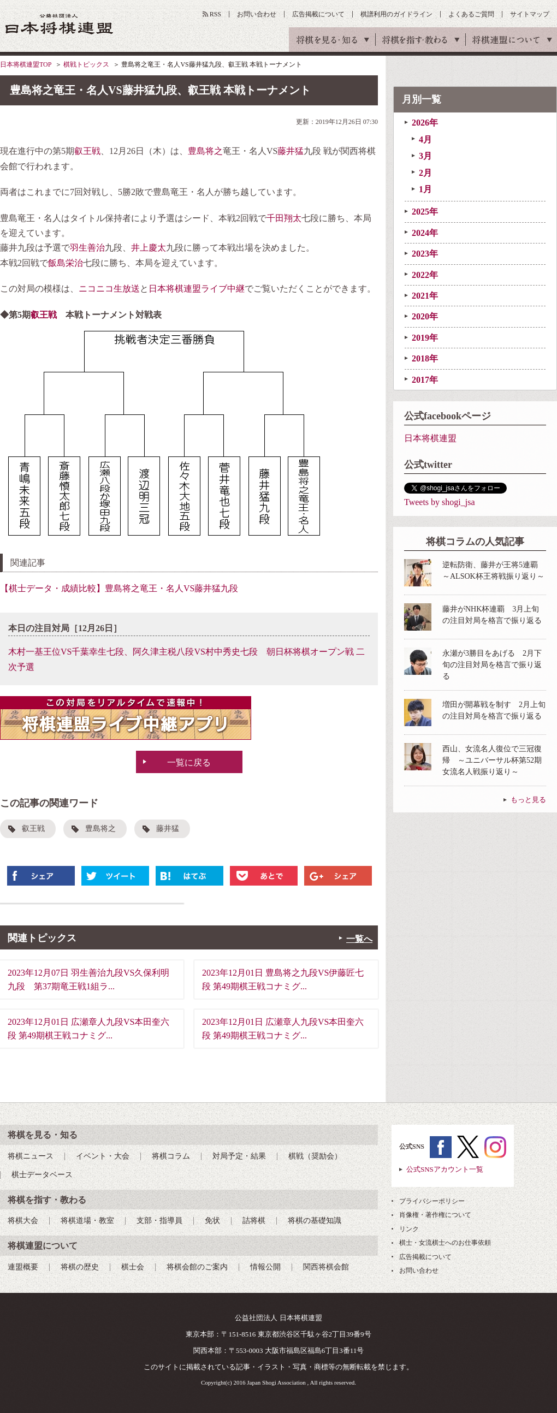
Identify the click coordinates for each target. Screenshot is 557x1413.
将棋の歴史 (80, 1267)
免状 (212, 1220)
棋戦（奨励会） (315, 1156)
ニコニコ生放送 (109, 288)
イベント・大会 (102, 1156)
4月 (425, 139)
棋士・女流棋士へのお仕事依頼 (445, 1242)
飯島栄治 (65, 263)
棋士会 (132, 1267)
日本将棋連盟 (430, 438)
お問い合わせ (256, 14)
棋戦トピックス (86, 64)
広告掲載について (318, 14)
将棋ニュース (31, 1156)
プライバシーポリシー (432, 1201)
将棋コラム (171, 1156)
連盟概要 (23, 1267)
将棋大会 (23, 1220)
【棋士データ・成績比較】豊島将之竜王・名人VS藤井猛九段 (119, 588)
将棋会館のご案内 (197, 1267)
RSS (215, 14)
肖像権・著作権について (435, 1215)
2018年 (425, 358)
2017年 (425, 379)
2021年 (425, 295)
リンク (409, 1229)
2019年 (425, 337)
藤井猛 (290, 151)
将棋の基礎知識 (314, 1220)
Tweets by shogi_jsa (439, 502)
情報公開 (265, 1267)
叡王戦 (87, 151)
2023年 (425, 253)
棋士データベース (42, 1175)
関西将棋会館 (326, 1267)
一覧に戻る (189, 762)
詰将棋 (253, 1220)
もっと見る (528, 799)
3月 (425, 156)
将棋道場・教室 (87, 1220)
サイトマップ (529, 14)
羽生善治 (87, 247)
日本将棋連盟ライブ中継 (197, 288)
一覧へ (359, 938)
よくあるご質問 (471, 14)
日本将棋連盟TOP (25, 64)
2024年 (425, 233)
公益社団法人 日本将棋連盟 (59, 24)
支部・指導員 (159, 1220)
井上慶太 (148, 247)
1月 (425, 189)
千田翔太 (283, 218)
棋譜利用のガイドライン (396, 14)
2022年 (425, 275)
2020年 (425, 316)
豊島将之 (205, 151)
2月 (425, 172)
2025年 (425, 211)
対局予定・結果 (239, 1156)
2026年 (425, 122)
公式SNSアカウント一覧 (444, 1169)
